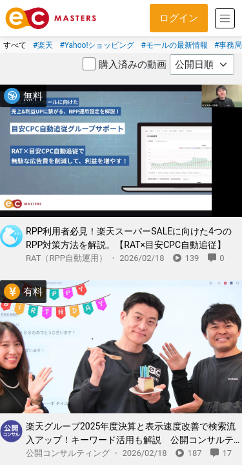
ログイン (178, 18)
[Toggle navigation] (225, 18)
